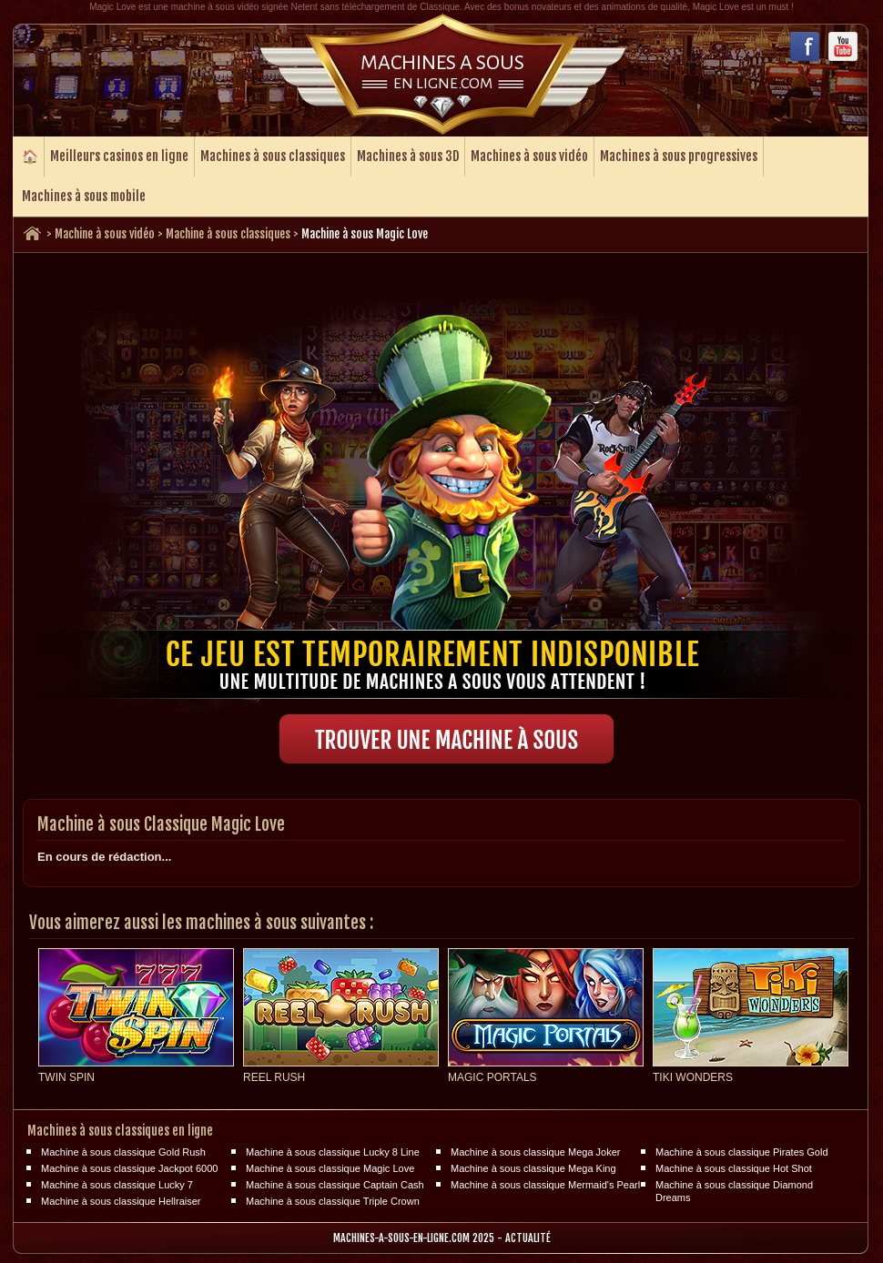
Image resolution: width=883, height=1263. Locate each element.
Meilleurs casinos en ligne (119, 156)
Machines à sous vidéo (529, 156)
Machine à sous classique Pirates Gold (741, 1152)
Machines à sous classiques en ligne (120, 1130)
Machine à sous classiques (228, 234)
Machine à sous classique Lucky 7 (117, 1184)
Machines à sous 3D (408, 156)
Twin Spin (66, 1077)
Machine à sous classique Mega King (533, 1168)
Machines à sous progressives (678, 156)
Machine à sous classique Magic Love (330, 1168)
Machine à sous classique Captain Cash (335, 1184)
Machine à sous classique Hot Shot (733, 1168)
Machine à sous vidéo (105, 234)
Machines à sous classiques (272, 156)
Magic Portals (492, 1077)
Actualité (528, 1238)
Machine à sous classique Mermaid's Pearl (545, 1184)
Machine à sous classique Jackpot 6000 (129, 1168)
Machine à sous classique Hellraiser (120, 1201)
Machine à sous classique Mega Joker (535, 1152)
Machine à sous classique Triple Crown (333, 1201)
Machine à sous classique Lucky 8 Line (333, 1152)
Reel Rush (274, 1077)
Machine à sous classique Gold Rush (123, 1152)
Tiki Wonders (693, 1077)
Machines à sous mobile (84, 196)
